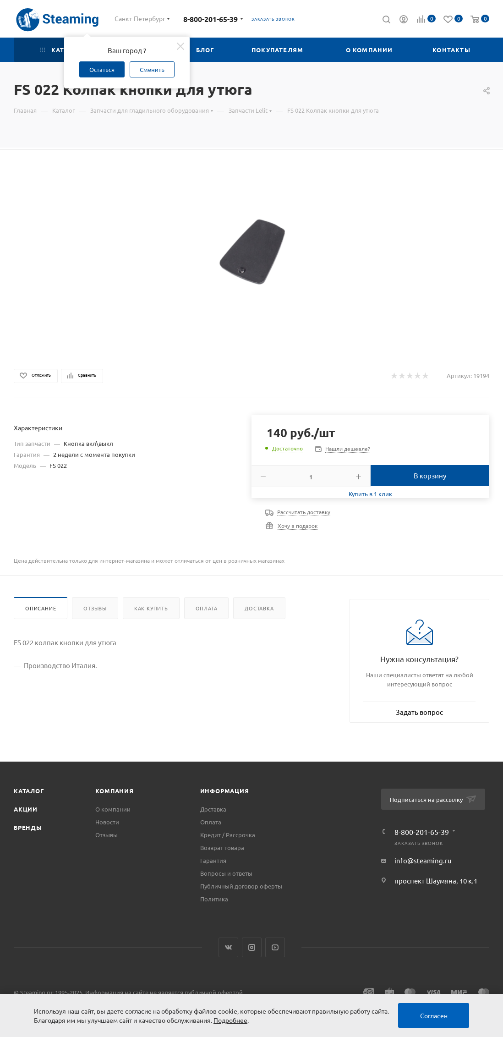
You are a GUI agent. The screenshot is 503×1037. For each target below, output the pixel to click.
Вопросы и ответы (226, 873)
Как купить (151, 608)
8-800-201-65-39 (210, 19)
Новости (107, 822)
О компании (113, 809)
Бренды (28, 827)
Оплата (207, 608)
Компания (114, 791)
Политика (214, 899)
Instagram (252, 947)
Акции (26, 809)
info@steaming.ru (423, 860)
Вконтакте (228, 947)
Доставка (259, 608)
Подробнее (230, 1020)
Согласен (434, 1015)
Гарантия (213, 860)
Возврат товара (222, 847)
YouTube (275, 947)
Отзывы (95, 608)
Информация (224, 791)
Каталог (29, 791)
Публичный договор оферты (241, 886)
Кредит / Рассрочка (227, 835)
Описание (40, 608)
